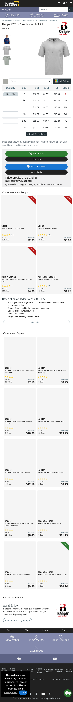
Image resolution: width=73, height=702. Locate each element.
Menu (6, 10)
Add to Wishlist (36, 167)
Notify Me (10, 94)
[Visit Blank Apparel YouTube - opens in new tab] (43, 694)
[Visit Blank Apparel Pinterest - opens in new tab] (50, 694)
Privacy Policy (11, 692)
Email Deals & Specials (4, 671)
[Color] (30, 81)
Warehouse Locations (48, 671)
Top (27, 630)
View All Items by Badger (17, 620)
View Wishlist (36, 172)
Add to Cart (36, 154)
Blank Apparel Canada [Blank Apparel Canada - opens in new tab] (50, 698)
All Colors (62, 81)
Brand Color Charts (12, 671)
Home (45, 630)
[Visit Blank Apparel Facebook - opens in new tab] (30, 694)
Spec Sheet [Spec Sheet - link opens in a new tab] (36, 322)
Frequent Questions (29, 671)
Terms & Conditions (36, 679)
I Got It (23, 692)
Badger (6, 24)
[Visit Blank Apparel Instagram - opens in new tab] (36, 694)
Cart (64, 630)
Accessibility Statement (60, 679)
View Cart (36, 159)
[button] (59, 2)
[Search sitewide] (53, 9)
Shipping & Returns (38, 671)
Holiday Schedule (68, 671)
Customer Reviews (59, 671)
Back (9, 630)
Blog (20, 671)
